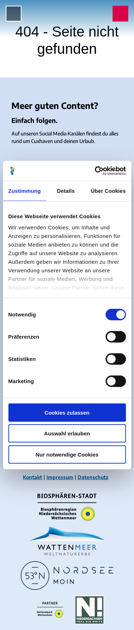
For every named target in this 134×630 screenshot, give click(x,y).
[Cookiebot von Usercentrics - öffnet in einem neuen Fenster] (95, 171)
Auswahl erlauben (67, 433)
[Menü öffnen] (13, 14)
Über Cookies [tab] (108, 190)
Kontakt (32, 477)
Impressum (59, 477)
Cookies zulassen (67, 412)
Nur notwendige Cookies (67, 454)
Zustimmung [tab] (24, 190)
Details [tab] (66, 190)
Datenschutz (93, 477)
